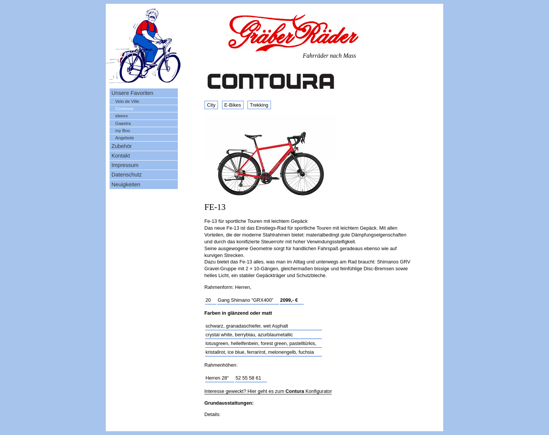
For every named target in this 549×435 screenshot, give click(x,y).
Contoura (124, 108)
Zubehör (121, 146)
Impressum (124, 165)
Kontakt (120, 156)
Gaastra (123, 123)
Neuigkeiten (125, 184)
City (211, 105)
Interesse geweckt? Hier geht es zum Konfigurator (268, 391)
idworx (121, 115)
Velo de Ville (127, 101)
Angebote (124, 138)
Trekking (259, 105)
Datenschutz (126, 175)
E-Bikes (232, 105)
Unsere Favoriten (132, 93)
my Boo (122, 130)
